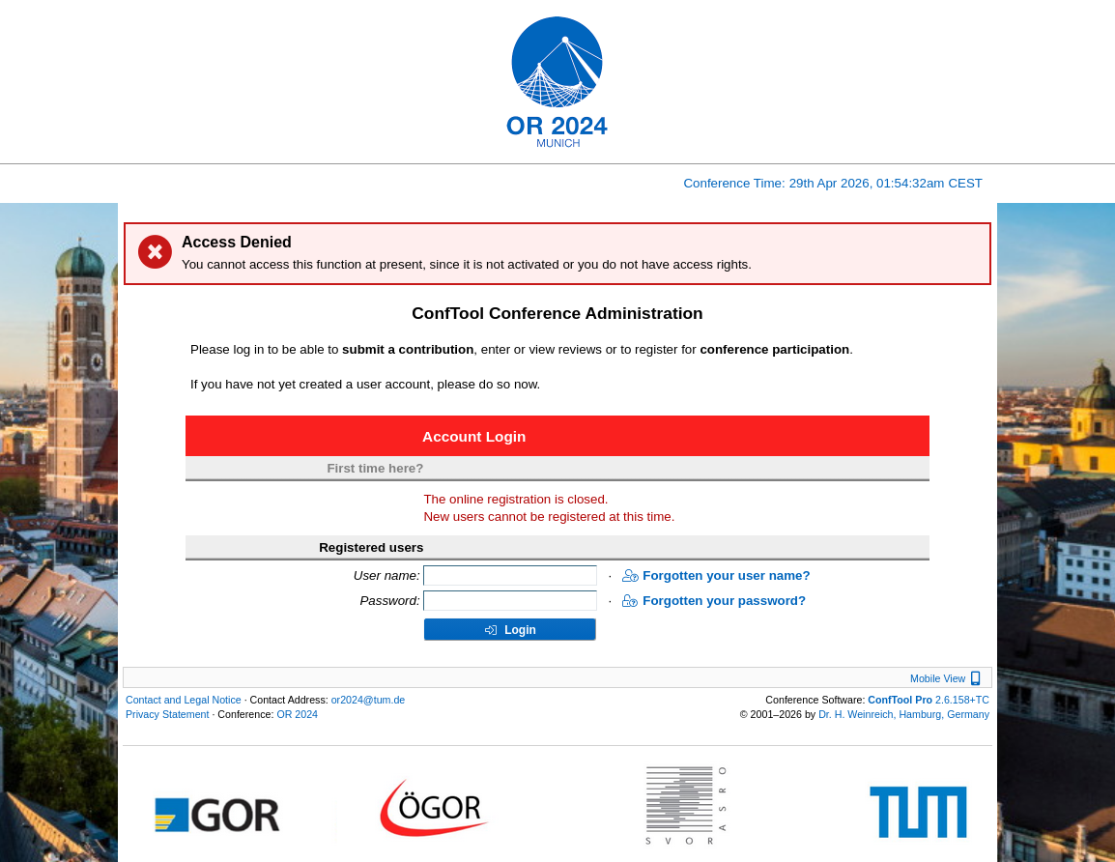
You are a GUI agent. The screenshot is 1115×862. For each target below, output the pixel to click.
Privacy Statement (167, 714)
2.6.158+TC (928, 699)
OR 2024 (297, 714)
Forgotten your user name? (716, 575)
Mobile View (948, 678)
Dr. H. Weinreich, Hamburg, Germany (903, 714)
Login (510, 630)
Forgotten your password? (714, 600)
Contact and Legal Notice (184, 699)
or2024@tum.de (368, 699)
